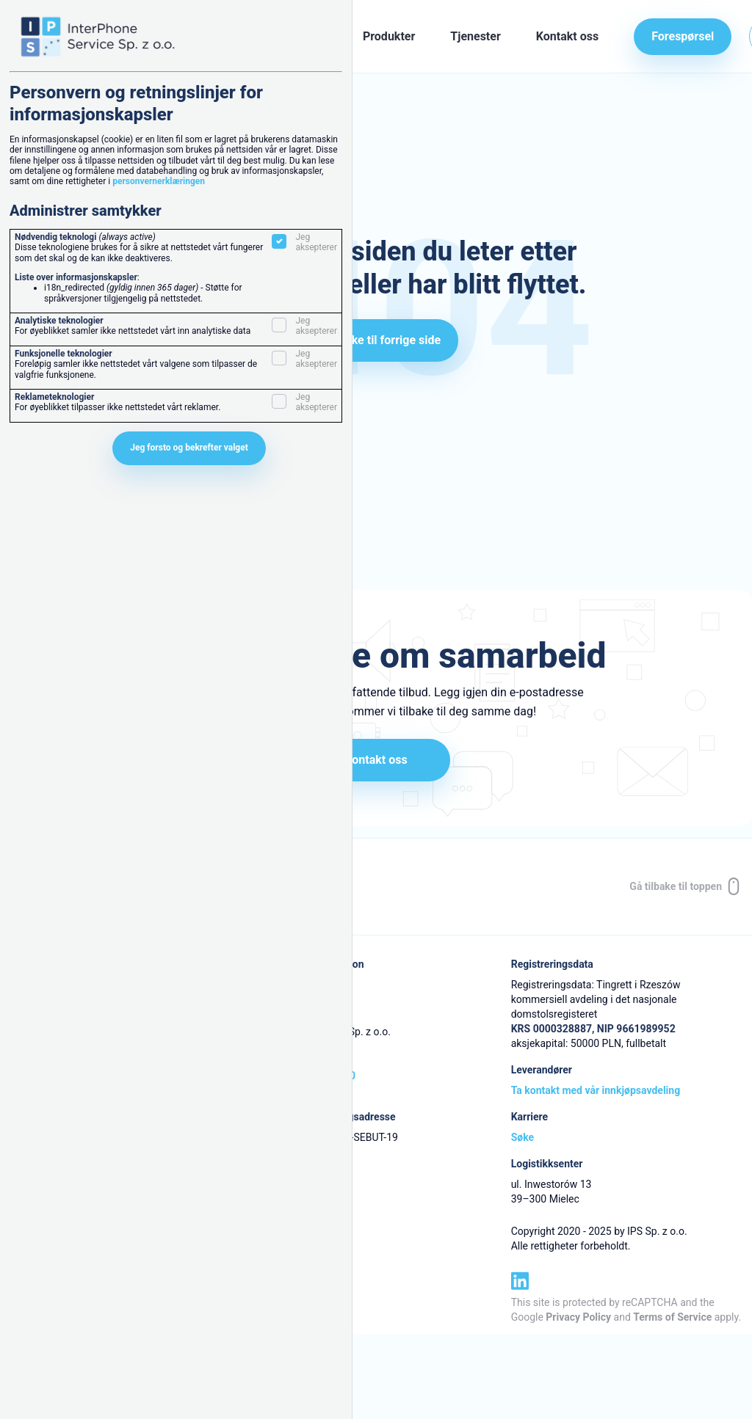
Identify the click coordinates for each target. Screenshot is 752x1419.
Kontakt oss (567, 36)
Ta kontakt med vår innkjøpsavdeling (595, 1090)
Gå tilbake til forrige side (376, 340)
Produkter (389, 36)
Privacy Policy (578, 1317)
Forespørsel (682, 36)
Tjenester (475, 36)
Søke (522, 1137)
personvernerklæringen (158, 181)
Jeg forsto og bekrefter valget (189, 447)
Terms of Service (672, 1317)
